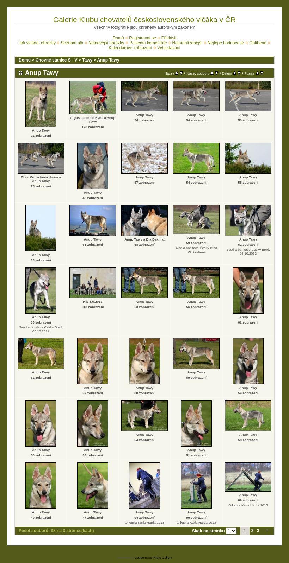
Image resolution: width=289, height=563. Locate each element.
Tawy (87, 60)
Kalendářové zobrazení (130, 47)
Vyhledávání (168, 47)
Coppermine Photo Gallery (153, 557)
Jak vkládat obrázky (37, 42)
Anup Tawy (108, 60)
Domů (118, 38)
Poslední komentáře (148, 42)
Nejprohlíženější (187, 42)
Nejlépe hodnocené (226, 42)
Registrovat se (142, 38)
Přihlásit (169, 38)
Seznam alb (72, 42)
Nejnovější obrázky (106, 42)
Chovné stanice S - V (57, 60)
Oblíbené (257, 42)
